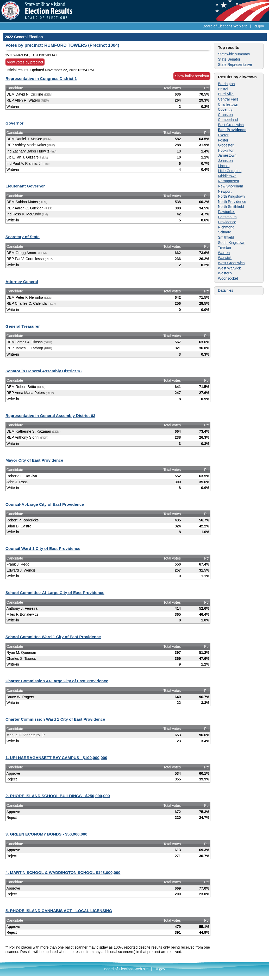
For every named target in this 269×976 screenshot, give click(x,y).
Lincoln (223, 166)
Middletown (227, 176)
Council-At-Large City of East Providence (44, 504)
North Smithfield (231, 206)
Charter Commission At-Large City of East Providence (56, 681)
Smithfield (226, 237)
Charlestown (228, 104)
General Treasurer (22, 326)
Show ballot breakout (192, 76)
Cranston (225, 115)
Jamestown (227, 155)
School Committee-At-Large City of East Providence (54, 592)
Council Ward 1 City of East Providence (42, 548)
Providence (227, 222)
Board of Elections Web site (225, 26)
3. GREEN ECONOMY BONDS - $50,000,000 (46, 834)
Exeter (223, 135)
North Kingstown (231, 196)
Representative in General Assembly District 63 (50, 415)
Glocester (226, 145)
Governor (14, 123)
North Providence (232, 201)
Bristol (223, 89)
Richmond (226, 227)
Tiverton (224, 247)
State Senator (229, 59)
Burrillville (226, 94)
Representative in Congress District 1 (41, 78)
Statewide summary (234, 54)
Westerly (225, 273)
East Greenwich (231, 125)
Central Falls (228, 99)
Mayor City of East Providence (34, 460)
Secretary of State (22, 236)
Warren (224, 253)
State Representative (235, 64)
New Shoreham (230, 186)
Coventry (225, 109)
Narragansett (228, 181)
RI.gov (258, 26)
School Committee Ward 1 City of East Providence (53, 636)
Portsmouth (227, 217)
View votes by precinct (25, 62)
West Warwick (229, 268)
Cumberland (228, 119)
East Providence (232, 130)
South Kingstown (231, 242)
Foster (223, 140)
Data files (225, 290)
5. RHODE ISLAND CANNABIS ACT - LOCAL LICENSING (58, 910)
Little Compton (229, 171)
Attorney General (21, 281)
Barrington (226, 84)
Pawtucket (226, 212)
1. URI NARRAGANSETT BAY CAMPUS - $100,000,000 (56, 757)
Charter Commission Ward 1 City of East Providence (55, 719)
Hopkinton (226, 150)
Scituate (224, 232)
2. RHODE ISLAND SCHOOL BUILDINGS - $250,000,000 (57, 795)
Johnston (225, 160)
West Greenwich (231, 263)
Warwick (225, 258)
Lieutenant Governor (25, 186)
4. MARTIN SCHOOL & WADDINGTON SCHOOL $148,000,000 (62, 872)
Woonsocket (228, 278)
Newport (225, 191)
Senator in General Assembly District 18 (43, 371)
